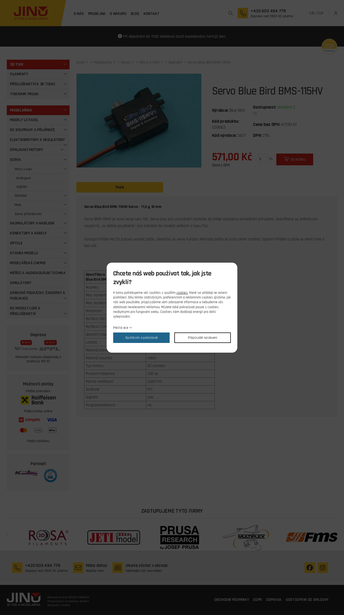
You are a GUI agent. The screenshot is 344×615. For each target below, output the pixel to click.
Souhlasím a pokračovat (141, 338)
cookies (182, 293)
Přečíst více (120, 328)
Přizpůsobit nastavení (202, 338)
